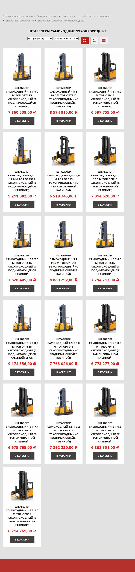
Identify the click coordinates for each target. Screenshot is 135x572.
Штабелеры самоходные (19, 20)
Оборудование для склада (18, 16)
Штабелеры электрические (94, 16)
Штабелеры (68, 16)
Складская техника (47, 16)
